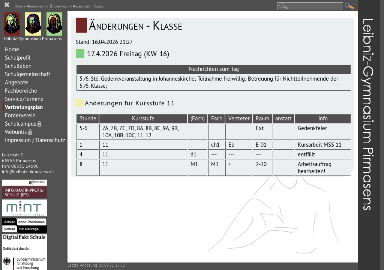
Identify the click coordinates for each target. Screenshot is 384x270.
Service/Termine (24, 98)
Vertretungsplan (24, 107)
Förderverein (20, 115)
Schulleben (18, 65)
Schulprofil (17, 57)
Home (12, 49)
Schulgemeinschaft (27, 74)
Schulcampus (24, 123)
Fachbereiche (21, 90)
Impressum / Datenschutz (35, 140)
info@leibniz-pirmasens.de (28, 171)
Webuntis (19, 131)
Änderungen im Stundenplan (48, 6)
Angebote (16, 82)
